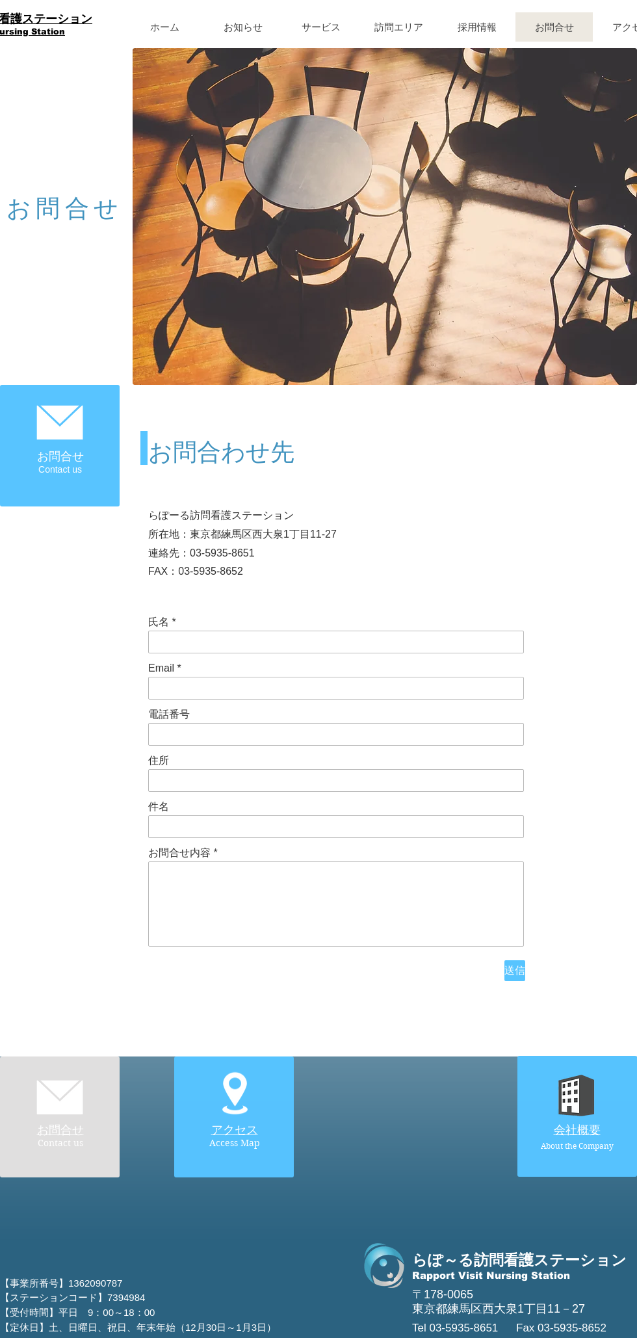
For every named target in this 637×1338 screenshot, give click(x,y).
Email (161, 668)
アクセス (234, 1129)
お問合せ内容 (179, 853)
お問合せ (60, 1129)
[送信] (514, 970)
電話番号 (169, 714)
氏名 (158, 622)
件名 (158, 807)
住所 (158, 760)
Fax (527, 1328)
